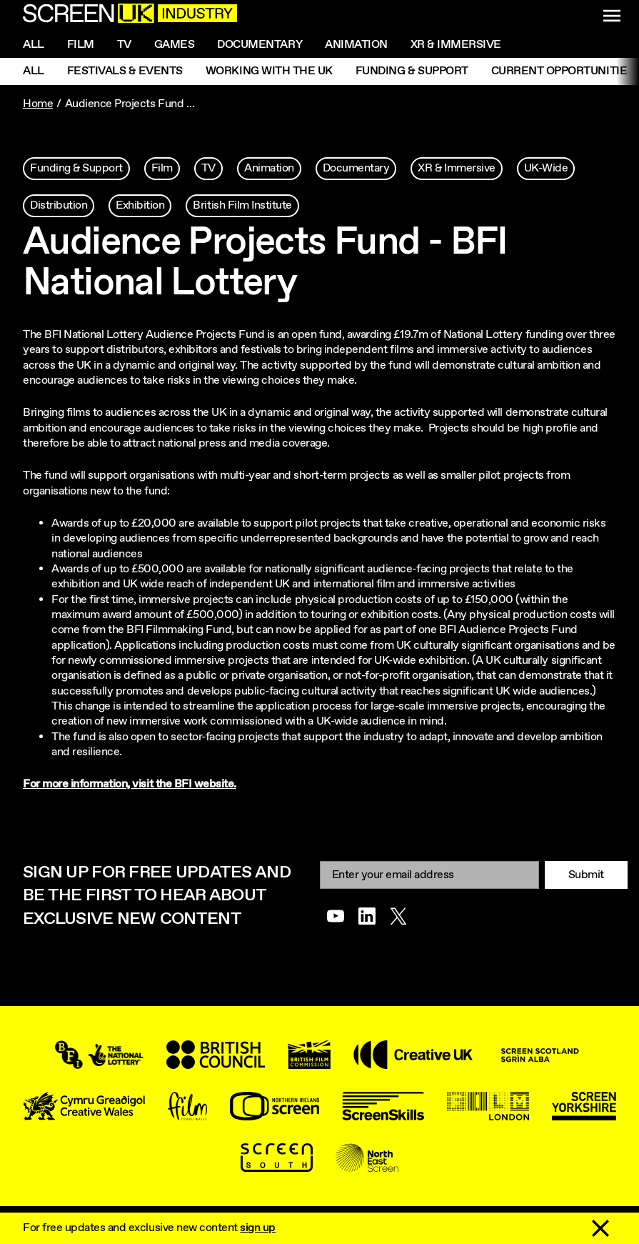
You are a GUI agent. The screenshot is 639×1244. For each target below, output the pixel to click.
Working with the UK (269, 71)
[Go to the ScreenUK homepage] (130, 15)
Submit (586, 874)
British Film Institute (242, 205)
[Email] (429, 875)
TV (208, 168)
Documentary (259, 44)
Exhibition (140, 205)
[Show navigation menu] (612, 15)
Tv (124, 44)
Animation (356, 44)
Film (80, 44)
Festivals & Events (125, 71)
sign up (258, 1227)
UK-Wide (546, 168)
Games (174, 44)
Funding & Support (412, 71)
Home (38, 103)
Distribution (58, 205)
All (33, 44)
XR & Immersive (456, 44)
